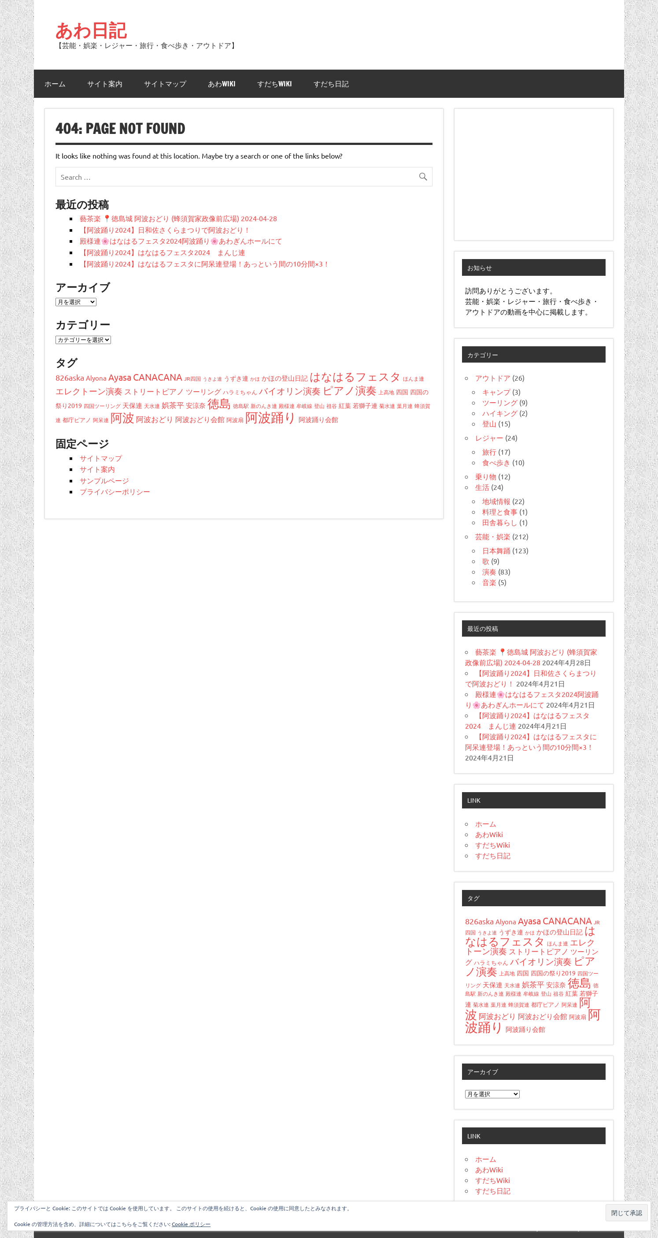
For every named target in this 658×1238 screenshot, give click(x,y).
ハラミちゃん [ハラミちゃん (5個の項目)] (240, 392)
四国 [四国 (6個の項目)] (402, 392)
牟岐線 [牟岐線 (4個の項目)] (304, 405)
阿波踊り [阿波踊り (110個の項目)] (271, 417)
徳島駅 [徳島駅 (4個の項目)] (241, 405)
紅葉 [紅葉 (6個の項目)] (345, 405)
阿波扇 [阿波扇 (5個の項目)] (235, 419)
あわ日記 (90, 29)
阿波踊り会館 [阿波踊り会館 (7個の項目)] (318, 419)
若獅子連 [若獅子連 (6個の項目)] (365, 405)
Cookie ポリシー (191, 1223)
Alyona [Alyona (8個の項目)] (96, 378)
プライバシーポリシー (115, 491)
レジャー (489, 437)
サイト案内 (104, 84)
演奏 (489, 571)
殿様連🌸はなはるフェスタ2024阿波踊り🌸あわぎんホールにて (181, 240)
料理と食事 (500, 511)
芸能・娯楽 (492, 536)
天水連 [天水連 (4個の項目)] (152, 405)
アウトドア (492, 377)
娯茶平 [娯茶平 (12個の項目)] (173, 404)
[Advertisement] (534, 174)
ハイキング (500, 412)
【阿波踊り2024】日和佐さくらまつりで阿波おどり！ (165, 229)
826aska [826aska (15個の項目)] (69, 377)
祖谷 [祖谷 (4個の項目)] (331, 405)
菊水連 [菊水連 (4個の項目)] (387, 405)
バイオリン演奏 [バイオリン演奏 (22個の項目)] (290, 390)
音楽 (489, 582)
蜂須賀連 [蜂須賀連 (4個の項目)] (518, 1004)
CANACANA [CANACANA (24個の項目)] (157, 376)
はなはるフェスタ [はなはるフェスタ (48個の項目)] (355, 376)
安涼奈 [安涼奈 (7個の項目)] (196, 405)
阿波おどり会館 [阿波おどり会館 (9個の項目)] (200, 419)
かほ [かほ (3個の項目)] (255, 378)
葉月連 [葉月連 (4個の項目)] (405, 405)
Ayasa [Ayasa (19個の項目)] (119, 376)
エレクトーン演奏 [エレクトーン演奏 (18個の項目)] (88, 390)
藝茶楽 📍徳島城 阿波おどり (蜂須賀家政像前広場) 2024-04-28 (178, 218)
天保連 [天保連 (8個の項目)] (132, 405)
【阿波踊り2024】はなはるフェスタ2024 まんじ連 (162, 252)
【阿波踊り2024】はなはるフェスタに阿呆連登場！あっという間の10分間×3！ (205, 263)
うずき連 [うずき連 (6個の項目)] (236, 378)
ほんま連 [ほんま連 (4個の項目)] (413, 378)
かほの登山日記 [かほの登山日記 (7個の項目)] (285, 378)
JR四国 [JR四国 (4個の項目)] (192, 378)
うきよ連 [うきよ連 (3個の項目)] (212, 378)
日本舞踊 (496, 550)
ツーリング (500, 402)
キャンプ (496, 391)
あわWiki (222, 84)
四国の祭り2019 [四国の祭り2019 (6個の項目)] (553, 973)
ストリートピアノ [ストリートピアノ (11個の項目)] (154, 391)
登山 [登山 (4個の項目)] (319, 405)
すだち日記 (331, 84)
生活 (482, 486)
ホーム (55, 84)
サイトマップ (165, 84)
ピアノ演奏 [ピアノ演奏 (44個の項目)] (349, 390)
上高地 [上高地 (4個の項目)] (386, 392)
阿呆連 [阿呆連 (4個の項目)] (101, 419)
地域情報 (496, 501)
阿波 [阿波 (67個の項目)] (122, 417)
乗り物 (485, 476)
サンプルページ (104, 480)
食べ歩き (496, 462)
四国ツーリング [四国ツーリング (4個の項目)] (102, 405)
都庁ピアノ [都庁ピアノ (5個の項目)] (77, 419)
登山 (489, 423)
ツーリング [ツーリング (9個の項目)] (203, 391)
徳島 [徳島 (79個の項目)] (219, 403)
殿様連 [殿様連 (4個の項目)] (287, 405)
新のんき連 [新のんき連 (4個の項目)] (264, 405)
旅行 (489, 451)
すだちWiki (274, 84)
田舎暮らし (500, 522)
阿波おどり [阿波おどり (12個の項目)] (155, 418)
